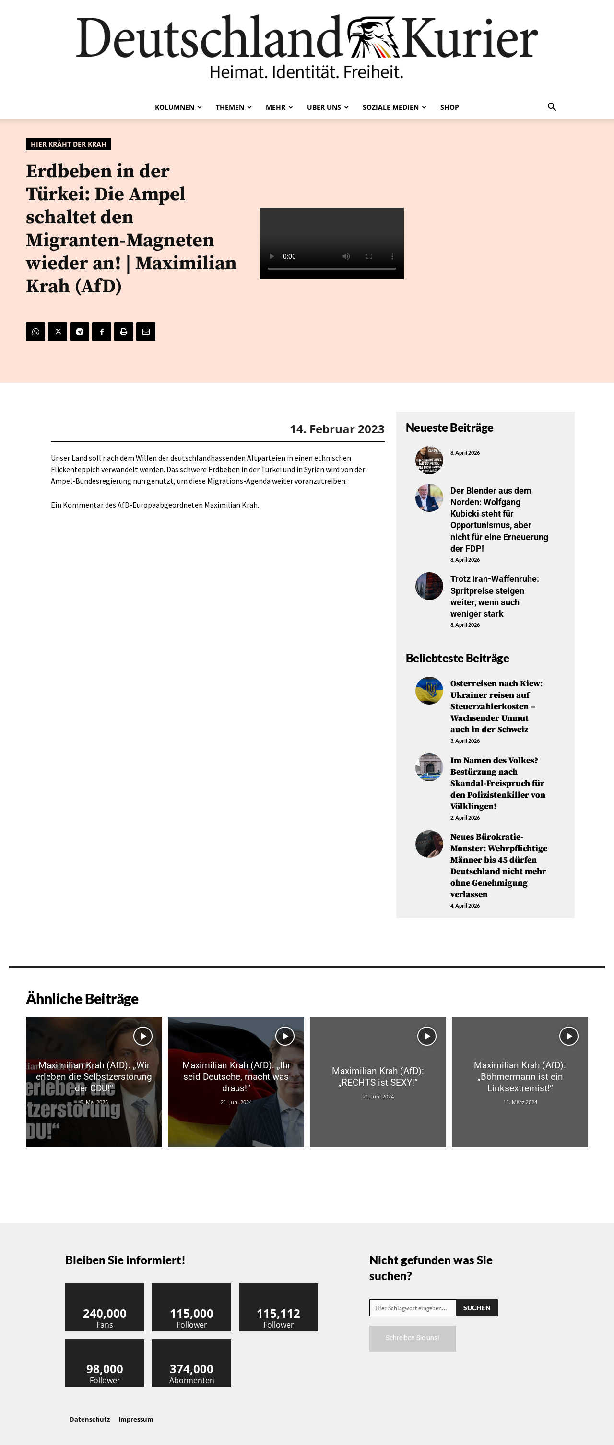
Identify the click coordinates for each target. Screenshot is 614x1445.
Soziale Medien (394, 107)
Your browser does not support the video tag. (332, 243)
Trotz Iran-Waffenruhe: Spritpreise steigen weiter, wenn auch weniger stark (494, 593)
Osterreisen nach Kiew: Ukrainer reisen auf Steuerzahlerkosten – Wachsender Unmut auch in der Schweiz (496, 703)
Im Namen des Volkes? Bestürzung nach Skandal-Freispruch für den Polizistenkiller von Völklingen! (497, 778)
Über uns (328, 107)
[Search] (477, 1299)
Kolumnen (178, 107)
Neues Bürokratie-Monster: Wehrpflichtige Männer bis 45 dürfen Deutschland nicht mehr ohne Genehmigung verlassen (499, 858)
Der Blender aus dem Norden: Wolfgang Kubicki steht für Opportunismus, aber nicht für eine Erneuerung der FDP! (499, 519)
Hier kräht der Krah (68, 144)
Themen (234, 107)
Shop (449, 107)
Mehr (279, 107)
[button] (551, 108)
